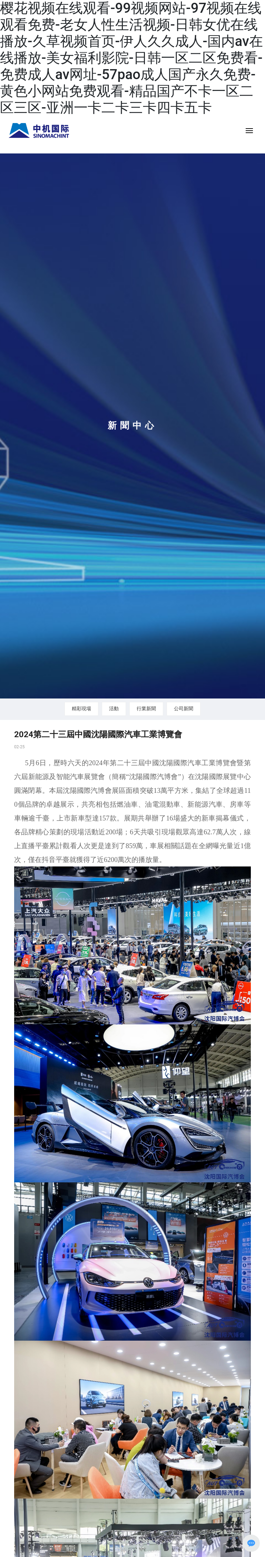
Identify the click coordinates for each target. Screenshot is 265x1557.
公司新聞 (183, 708)
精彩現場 (81, 708)
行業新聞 (146, 708)
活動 (114, 708)
